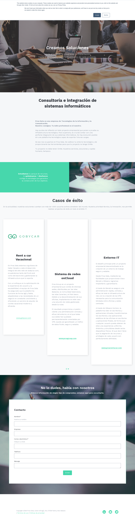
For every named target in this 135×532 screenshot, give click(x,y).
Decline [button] (106, 15)
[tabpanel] (23, 299)
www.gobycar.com (23, 326)
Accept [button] (97, 15)
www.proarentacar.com (111, 356)
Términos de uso (22, 524)
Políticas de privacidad (37, 524)
